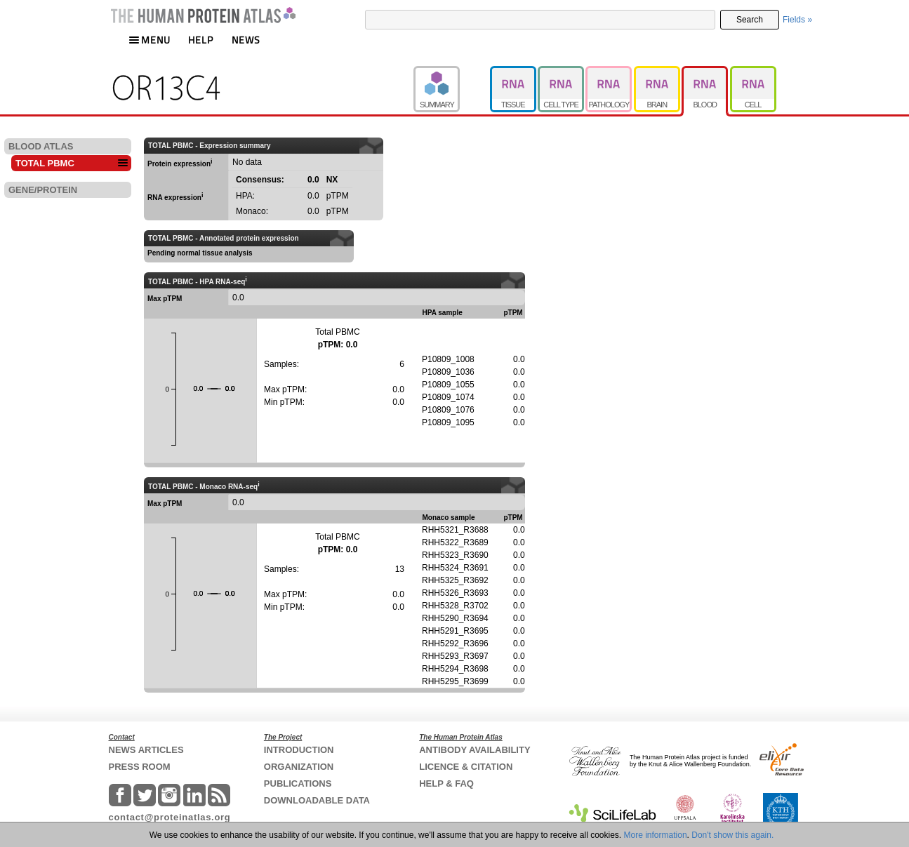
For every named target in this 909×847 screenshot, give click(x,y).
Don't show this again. (732, 835)
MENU (149, 39)
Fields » (797, 20)
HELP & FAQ (446, 783)
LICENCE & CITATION (465, 766)
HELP (200, 39)
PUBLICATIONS (298, 783)
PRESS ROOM (140, 766)
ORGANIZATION (298, 766)
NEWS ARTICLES (146, 750)
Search (749, 20)
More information (655, 835)
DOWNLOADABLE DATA (317, 800)
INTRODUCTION (299, 750)
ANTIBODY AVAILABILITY (474, 750)
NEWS (246, 39)
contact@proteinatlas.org (170, 817)
